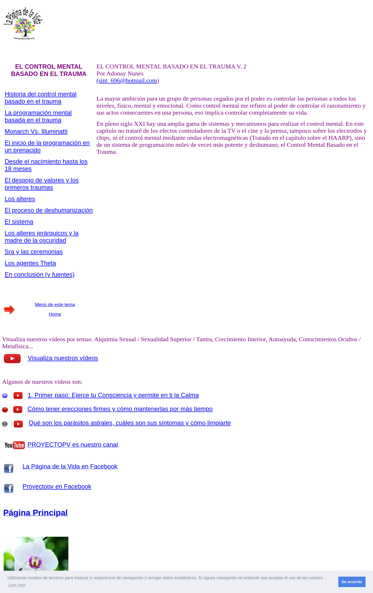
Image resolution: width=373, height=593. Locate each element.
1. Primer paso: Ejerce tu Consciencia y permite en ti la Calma (113, 395)
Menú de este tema (55, 304)
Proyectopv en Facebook (57, 486)
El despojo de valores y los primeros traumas (42, 184)
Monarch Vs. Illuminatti (36, 131)
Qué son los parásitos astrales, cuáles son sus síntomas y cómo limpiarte (130, 422)
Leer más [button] (17, 585)
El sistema (19, 221)
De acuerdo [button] (352, 582)
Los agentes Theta (30, 263)
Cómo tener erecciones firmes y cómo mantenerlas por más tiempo (120, 408)
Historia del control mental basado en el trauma (40, 97)
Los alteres (20, 198)
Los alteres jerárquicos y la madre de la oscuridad (41, 236)
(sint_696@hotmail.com (127, 80)
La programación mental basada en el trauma (38, 116)
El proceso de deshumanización (49, 210)
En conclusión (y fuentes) (39, 274)
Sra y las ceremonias (34, 251)
